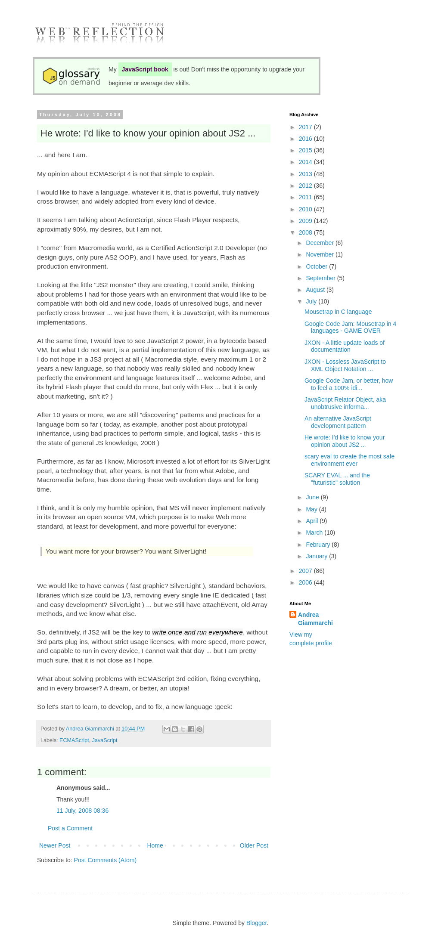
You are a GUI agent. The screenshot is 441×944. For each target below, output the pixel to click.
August (316, 289)
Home (155, 845)
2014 (306, 161)
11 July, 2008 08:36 (82, 810)
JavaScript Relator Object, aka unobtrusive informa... (345, 403)
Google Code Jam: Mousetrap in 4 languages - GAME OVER (350, 327)
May (312, 509)
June (313, 497)
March (315, 532)
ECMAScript (74, 740)
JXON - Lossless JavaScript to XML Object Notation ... (345, 365)
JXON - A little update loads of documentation (344, 346)
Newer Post (54, 845)
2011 (306, 197)
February (319, 544)
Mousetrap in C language (338, 311)
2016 (306, 138)
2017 (306, 127)
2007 (306, 570)
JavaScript (105, 740)
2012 (306, 185)
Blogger (256, 922)
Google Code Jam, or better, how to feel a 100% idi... (348, 384)
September (321, 278)
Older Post (254, 845)
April (313, 520)
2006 (306, 582)
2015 (306, 150)
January (317, 556)
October (317, 266)
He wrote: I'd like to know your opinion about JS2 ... (344, 441)
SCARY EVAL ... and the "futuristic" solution (337, 479)
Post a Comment (70, 828)
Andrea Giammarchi (315, 619)
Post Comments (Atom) (105, 860)
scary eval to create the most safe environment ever (349, 460)
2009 (306, 220)
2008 (306, 232)
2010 (306, 209)
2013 (306, 173)
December (320, 242)
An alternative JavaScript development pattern (337, 422)
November (320, 254)
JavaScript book (145, 69)
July (312, 301)
